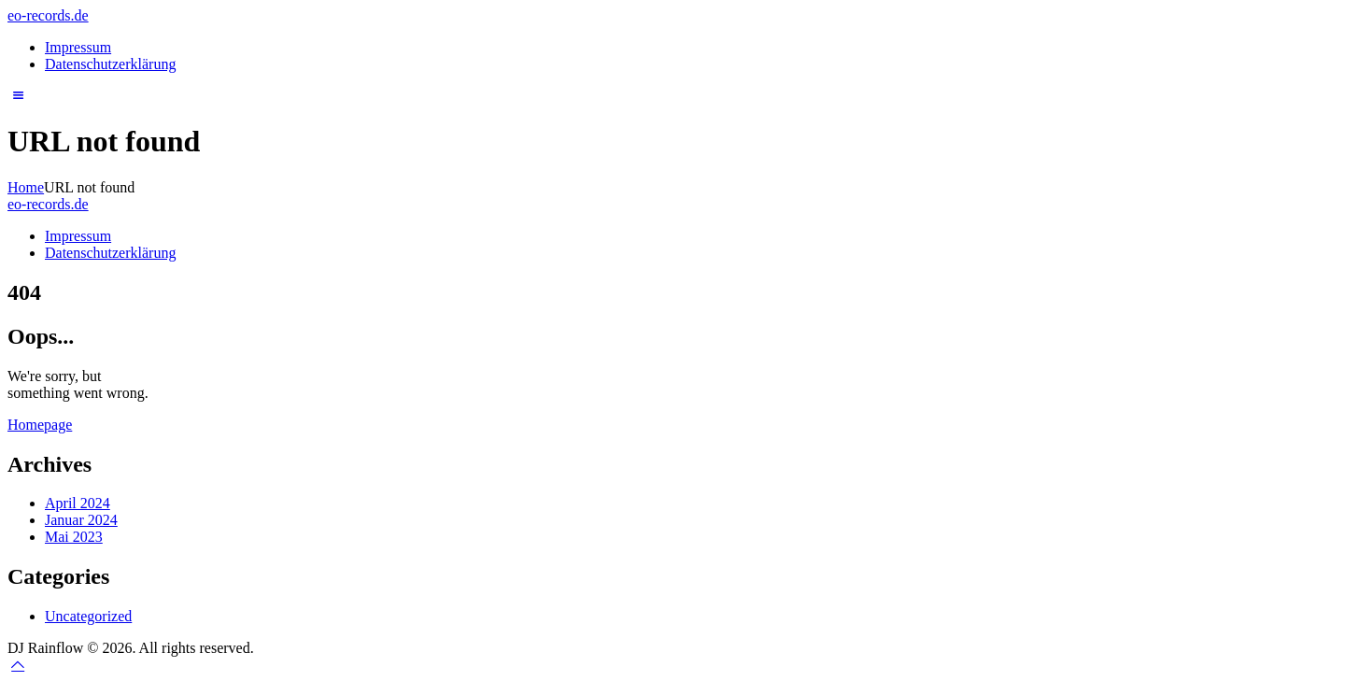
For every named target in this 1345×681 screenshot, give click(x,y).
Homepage (39, 425)
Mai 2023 (74, 537)
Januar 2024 (81, 520)
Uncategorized (88, 616)
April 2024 (77, 503)
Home (25, 187)
